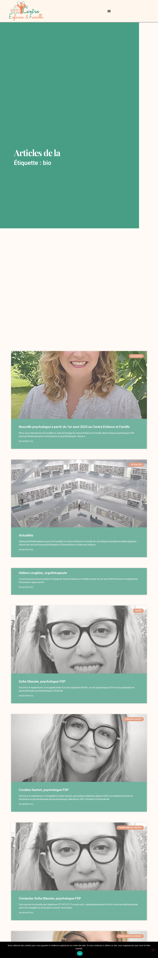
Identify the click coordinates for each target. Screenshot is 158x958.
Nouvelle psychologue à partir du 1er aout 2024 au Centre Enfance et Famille (74, 427)
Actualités (26, 535)
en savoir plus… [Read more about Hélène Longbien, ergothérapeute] (26, 587)
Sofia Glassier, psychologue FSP (42, 681)
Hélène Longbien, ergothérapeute (43, 573)
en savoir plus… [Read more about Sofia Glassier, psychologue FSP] (26, 696)
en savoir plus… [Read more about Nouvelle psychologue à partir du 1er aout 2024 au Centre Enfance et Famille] (26, 441)
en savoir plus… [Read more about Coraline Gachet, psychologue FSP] (26, 804)
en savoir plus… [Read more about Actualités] (26, 550)
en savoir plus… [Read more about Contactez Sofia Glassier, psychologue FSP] (26, 913)
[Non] (153, 949)
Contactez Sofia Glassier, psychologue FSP (50, 898)
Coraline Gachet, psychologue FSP (44, 790)
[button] (109, 11)
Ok (79, 953)
